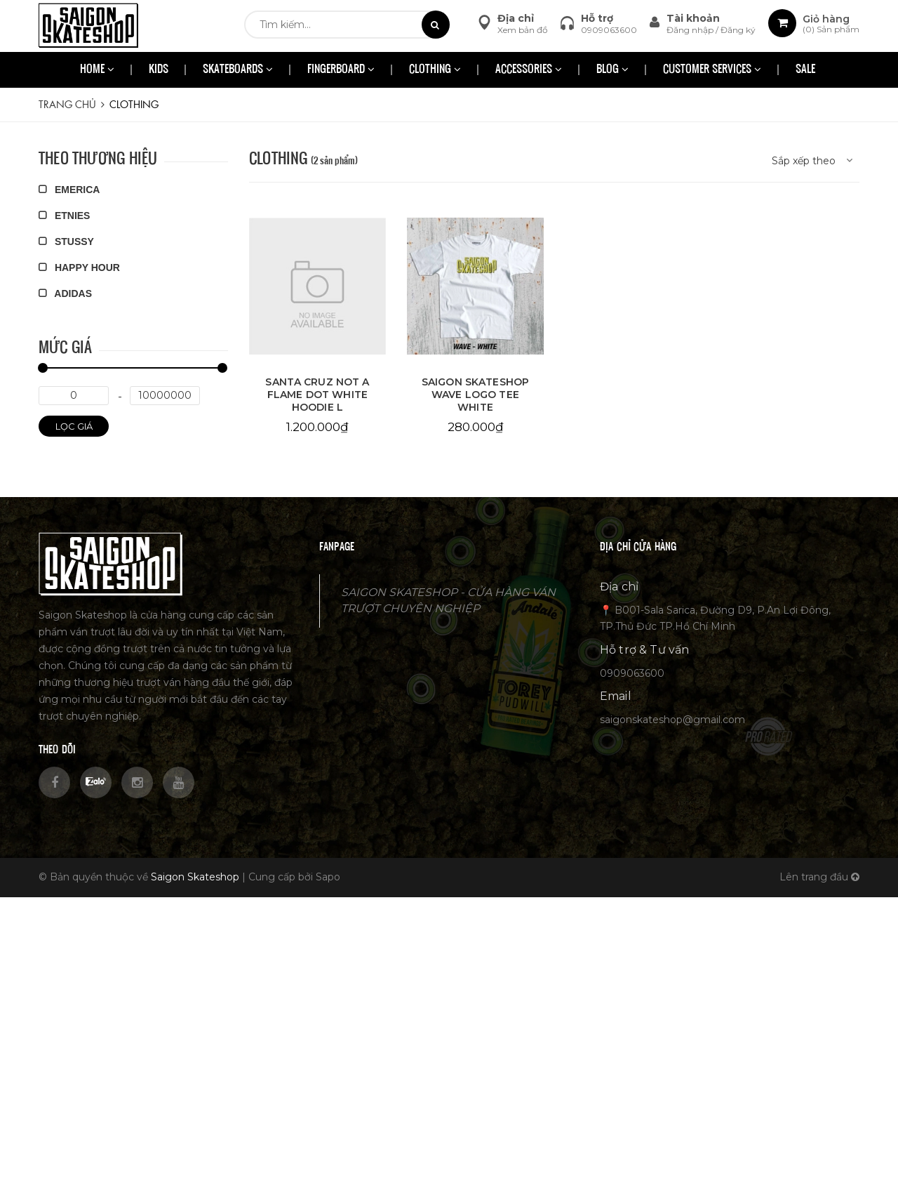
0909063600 (609, 30)
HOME (97, 69)
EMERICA (69, 189)
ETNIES (64, 215)
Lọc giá (74, 426)
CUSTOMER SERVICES (712, 69)
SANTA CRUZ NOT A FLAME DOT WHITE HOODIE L (317, 395)
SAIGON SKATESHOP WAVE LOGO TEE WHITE (475, 395)
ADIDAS (65, 293)
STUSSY (66, 241)
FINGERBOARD (341, 69)
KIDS (158, 69)
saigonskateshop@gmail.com (672, 719)
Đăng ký (738, 30)
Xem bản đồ (522, 30)
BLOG (612, 69)
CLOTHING (435, 69)
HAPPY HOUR (79, 267)
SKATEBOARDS (238, 69)
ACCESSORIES (528, 69)
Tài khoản (693, 18)
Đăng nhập (691, 30)
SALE (805, 69)
